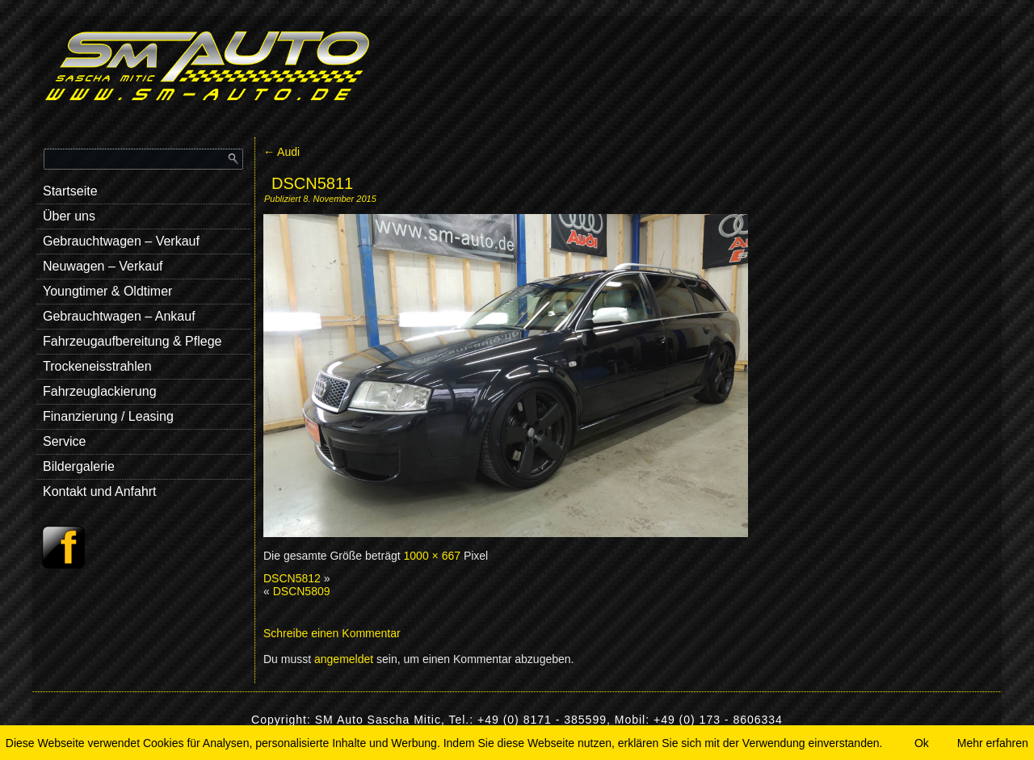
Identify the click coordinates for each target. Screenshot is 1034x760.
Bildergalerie (79, 466)
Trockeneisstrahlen (97, 366)
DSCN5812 (292, 578)
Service (64, 441)
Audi (281, 151)
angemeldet (343, 659)
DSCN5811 (312, 183)
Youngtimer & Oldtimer (107, 291)
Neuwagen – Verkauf (103, 266)
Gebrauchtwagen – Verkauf (121, 241)
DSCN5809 (301, 591)
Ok (921, 743)
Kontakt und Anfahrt (100, 491)
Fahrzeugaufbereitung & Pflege (132, 341)
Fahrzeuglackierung (100, 391)
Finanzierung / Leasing (108, 416)
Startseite (70, 191)
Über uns (69, 216)
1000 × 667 (432, 555)
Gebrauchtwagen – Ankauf (119, 316)
